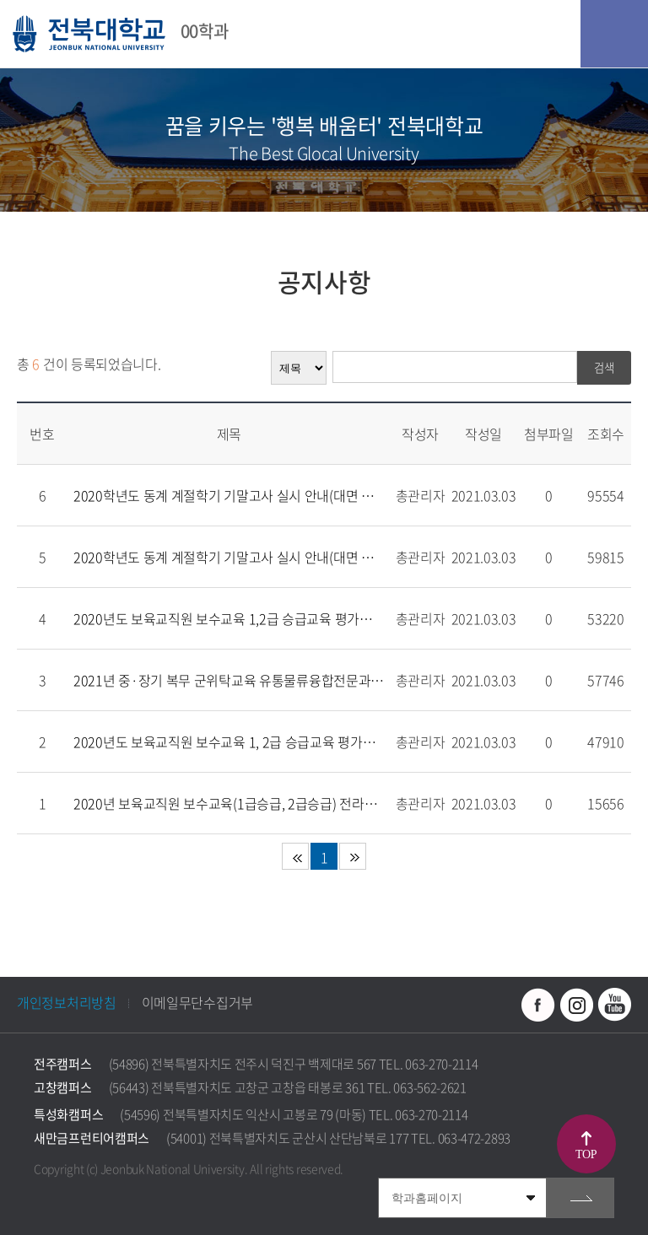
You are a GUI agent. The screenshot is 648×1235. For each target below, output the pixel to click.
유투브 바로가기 (614, 1005)
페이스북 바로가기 (538, 1005)
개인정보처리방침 (66, 1002)
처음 (295, 856)
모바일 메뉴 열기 (614, 33)
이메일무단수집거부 (197, 1002)
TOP (586, 1154)
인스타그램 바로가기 (576, 1005)
